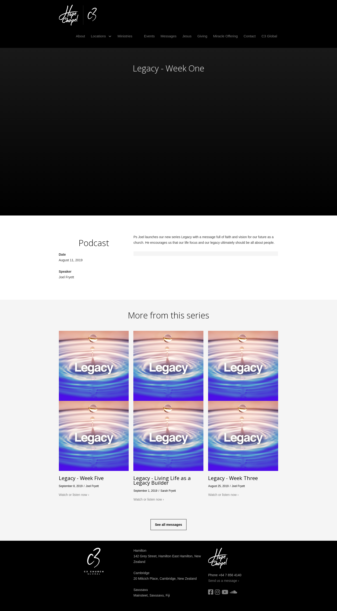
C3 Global (269, 36)
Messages (168, 36)
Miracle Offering (225, 36)
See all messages (168, 524)
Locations (98, 36)
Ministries (124, 36)
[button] (99, 36)
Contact (250, 36)
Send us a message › (223, 581)
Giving (202, 36)
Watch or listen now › (74, 495)
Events (149, 36)
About (80, 36)
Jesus (187, 36)
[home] (78, 15)
